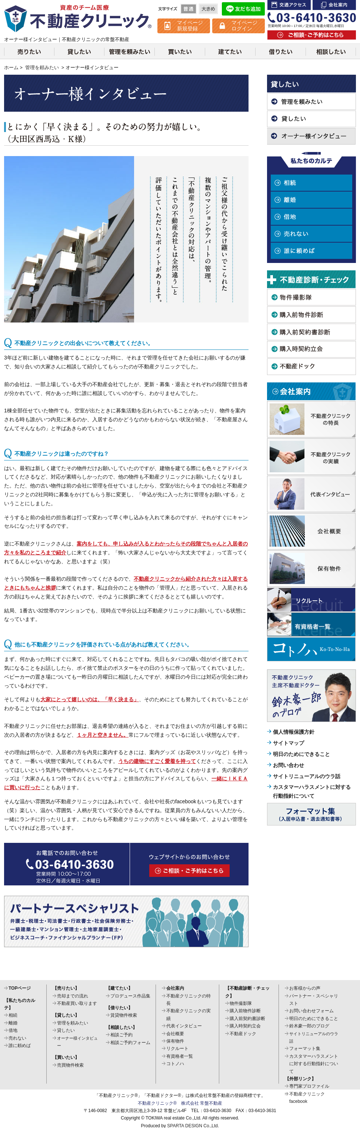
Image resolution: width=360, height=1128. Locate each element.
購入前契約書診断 (311, 332)
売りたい (29, 51)
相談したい (331, 51)
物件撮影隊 (311, 297)
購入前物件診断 (311, 314)
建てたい (230, 51)
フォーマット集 (304, 1048)
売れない (311, 234)
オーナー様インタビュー (311, 136)
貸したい (79, 51)
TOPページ (20, 988)
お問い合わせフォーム (311, 1010)
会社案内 (334, 5)
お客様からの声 (304, 988)
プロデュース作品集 (130, 996)
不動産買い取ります (77, 1003)
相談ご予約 (121, 1034)
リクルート (177, 1048)
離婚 (311, 200)
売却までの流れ (72, 996)
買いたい (179, 51)
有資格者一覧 (179, 1056)
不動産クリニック (78, 18)
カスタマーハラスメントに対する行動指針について (313, 1064)
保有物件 (175, 1041)
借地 (311, 217)
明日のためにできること (301, 754)
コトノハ (175, 1063)
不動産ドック (311, 366)
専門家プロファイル (309, 1086)
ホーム (11, 67)
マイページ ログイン (244, 25)
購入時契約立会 (311, 349)
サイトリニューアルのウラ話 (306, 776)
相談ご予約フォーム (130, 1042)
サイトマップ (288, 743)
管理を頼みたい (129, 51)
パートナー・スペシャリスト (313, 999)
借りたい (280, 51)
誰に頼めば (311, 251)
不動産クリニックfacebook (307, 1097)
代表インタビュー (184, 1026)
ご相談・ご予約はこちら (311, 35)
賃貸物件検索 (123, 1015)
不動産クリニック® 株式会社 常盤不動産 (180, 1103)
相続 (311, 183)
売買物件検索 (70, 1065)
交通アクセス (289, 5)
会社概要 (175, 1033)
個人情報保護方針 (293, 732)
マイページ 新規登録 (190, 25)
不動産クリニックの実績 (188, 1014)
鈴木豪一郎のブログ (309, 1026)
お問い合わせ (288, 765)
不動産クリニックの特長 (188, 999)
